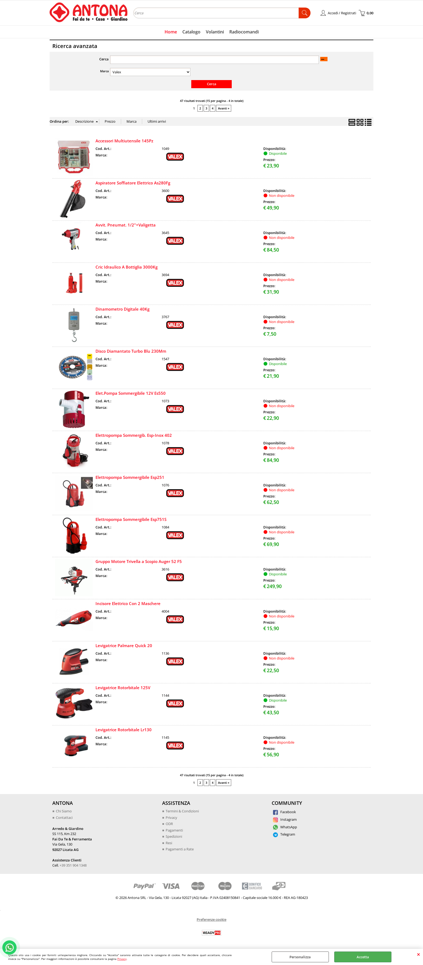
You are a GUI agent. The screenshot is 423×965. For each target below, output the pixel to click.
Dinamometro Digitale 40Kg (122, 309)
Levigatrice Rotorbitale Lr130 (123, 729)
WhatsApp (285, 827)
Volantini (215, 32)
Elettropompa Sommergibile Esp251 (129, 477)
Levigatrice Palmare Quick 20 (123, 645)
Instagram (285, 819)
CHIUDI (418, 954)
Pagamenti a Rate (180, 849)
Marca (104, 71)
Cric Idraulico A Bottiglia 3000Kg (126, 267)
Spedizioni (174, 836)
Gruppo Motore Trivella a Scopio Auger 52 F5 (138, 561)
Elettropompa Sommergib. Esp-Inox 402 (133, 435)
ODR (169, 823)
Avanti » (223, 108)
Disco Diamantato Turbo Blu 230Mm (130, 351)
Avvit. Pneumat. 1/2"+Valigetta (125, 225)
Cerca (104, 59)
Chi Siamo (64, 811)
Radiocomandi (244, 32)
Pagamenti (174, 830)
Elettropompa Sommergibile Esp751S (130, 519)
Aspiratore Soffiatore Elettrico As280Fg (132, 183)
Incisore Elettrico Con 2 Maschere (128, 603)
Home (171, 32)
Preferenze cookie (211, 919)
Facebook (284, 811)
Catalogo (191, 32)
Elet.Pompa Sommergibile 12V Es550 (130, 393)
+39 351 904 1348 (73, 865)
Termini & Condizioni (182, 811)
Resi (169, 842)
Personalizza (300, 956)
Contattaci (64, 817)
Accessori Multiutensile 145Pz (124, 140)
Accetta (363, 956)
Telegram (284, 834)
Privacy (122, 959)
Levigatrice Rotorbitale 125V (122, 687)
